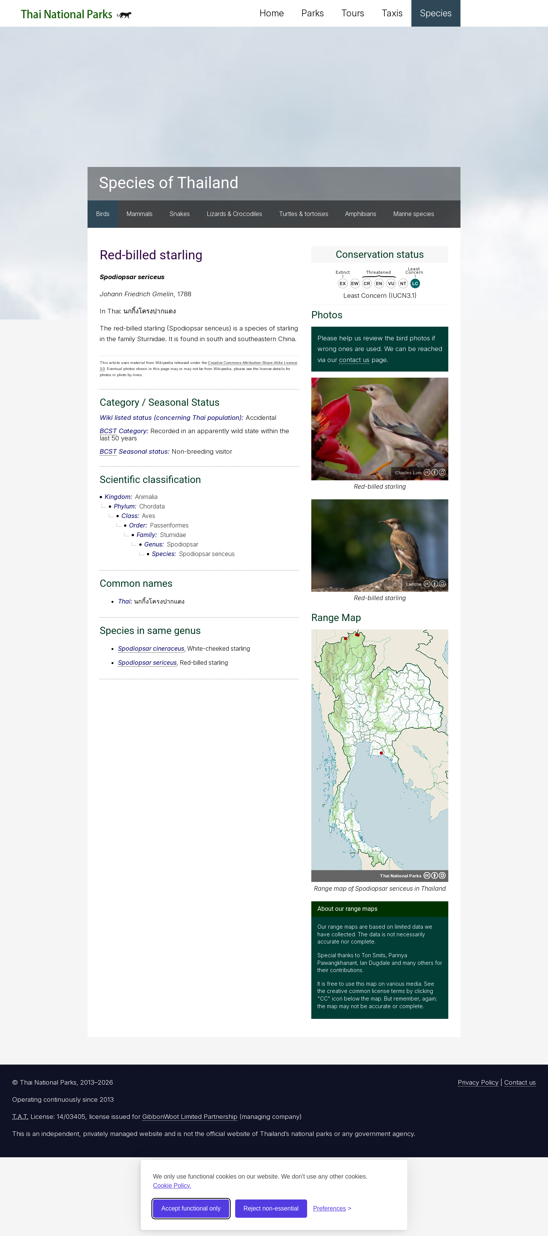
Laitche (414, 584)
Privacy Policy (478, 1082)
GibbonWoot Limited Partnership (189, 1116)
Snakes (179, 214)
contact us (354, 360)
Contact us (520, 1082)
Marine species (413, 214)
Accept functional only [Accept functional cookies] (191, 1208)
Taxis (392, 13)
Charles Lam (408, 472)
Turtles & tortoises (303, 214)
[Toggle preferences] (332, 1208)
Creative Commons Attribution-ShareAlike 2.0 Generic (435, 472)
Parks (312, 13)
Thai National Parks (76, 17)
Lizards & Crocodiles (234, 214)
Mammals (139, 214)
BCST (108, 431)
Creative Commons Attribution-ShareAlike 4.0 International (435, 583)
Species (436, 13)
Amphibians (360, 214)
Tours (352, 13)
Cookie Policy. (172, 1185)
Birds (103, 214)
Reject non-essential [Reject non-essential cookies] (271, 1208)
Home (272, 13)
